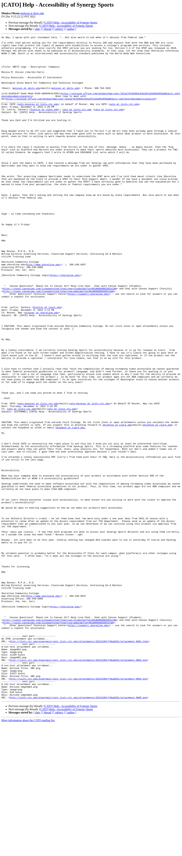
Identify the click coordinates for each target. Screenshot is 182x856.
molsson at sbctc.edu (32, 13)
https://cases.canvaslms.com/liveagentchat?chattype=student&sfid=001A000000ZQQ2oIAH (60, 339)
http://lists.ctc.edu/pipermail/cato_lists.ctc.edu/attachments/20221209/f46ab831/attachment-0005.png (78, 830)
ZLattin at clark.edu (44, 124)
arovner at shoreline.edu (41, 368)
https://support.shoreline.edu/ (88, 345)
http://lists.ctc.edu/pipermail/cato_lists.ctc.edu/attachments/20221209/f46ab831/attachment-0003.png (78, 785)
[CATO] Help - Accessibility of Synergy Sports (70, 22)
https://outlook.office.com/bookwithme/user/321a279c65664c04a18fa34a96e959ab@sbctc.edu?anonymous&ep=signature (80, 111)
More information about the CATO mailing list (28, 852)
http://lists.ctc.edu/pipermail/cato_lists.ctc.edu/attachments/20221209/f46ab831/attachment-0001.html (79, 762)
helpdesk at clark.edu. (70, 506)
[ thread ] (47, 28)
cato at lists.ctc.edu (124, 118)
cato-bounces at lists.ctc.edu (38, 118)
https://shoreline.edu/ (65, 323)
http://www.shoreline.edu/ (43, 310)
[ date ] (38, 28)
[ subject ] (59, 28)
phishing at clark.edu (117, 502)
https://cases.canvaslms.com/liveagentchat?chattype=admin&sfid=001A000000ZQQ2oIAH (58, 342)
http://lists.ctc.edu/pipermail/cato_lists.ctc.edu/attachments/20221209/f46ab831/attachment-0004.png (78, 807)
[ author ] (71, 28)
